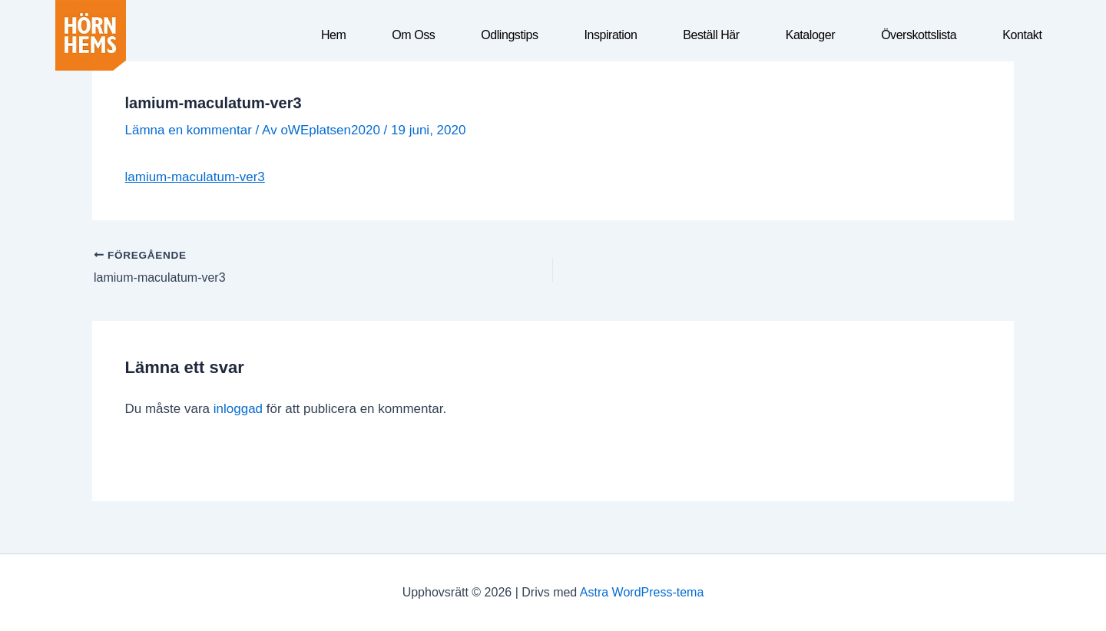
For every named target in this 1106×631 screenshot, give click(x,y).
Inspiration (610, 34)
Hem (333, 34)
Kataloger (810, 34)
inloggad (238, 408)
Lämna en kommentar (188, 130)
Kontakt (1021, 34)
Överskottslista (918, 34)
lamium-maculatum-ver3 (195, 177)
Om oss (413, 34)
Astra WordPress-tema (642, 592)
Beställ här (711, 34)
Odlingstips (509, 34)
